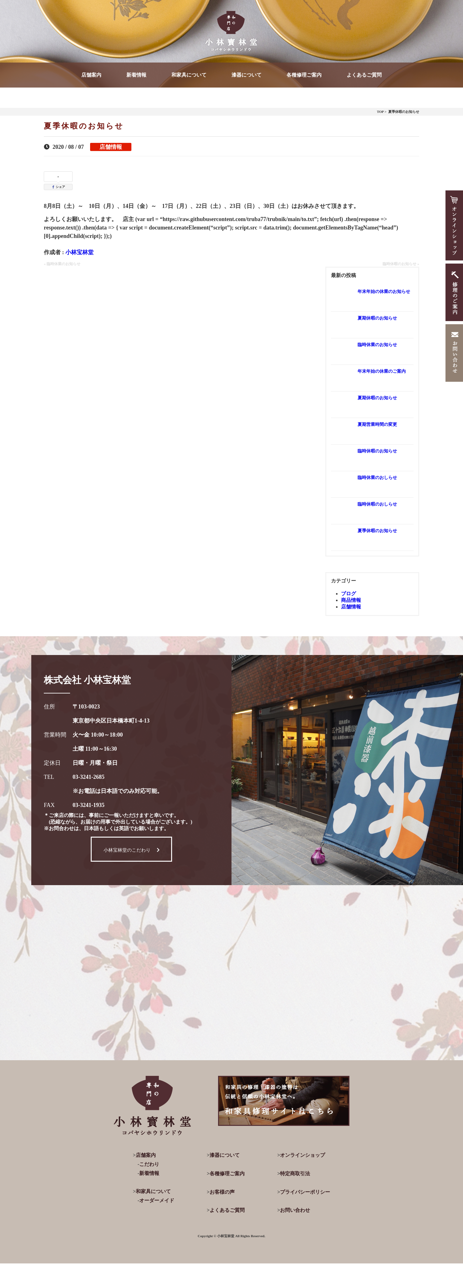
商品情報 (351, 600)
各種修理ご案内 (304, 75)
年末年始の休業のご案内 (382, 371)
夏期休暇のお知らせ (377, 318)
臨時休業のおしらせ (377, 477)
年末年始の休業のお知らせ (384, 291)
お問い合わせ (295, 1210)
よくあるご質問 (364, 75)
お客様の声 (222, 1192)
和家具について (188, 75)
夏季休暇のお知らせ (377, 530)
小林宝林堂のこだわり (132, 850)
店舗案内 (91, 75)
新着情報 (136, 75)
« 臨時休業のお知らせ (62, 264)
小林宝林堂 (79, 252)
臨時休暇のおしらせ (377, 504)
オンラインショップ (302, 1155)
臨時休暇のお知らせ (377, 451)
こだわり (149, 1164)
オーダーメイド (156, 1200)
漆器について (247, 75)
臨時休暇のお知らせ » (401, 264)
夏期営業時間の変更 (377, 424)
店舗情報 (110, 147)
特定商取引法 (295, 1173)
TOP (380, 111)
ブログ (348, 593)
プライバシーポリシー (305, 1192)
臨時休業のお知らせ (377, 344)
